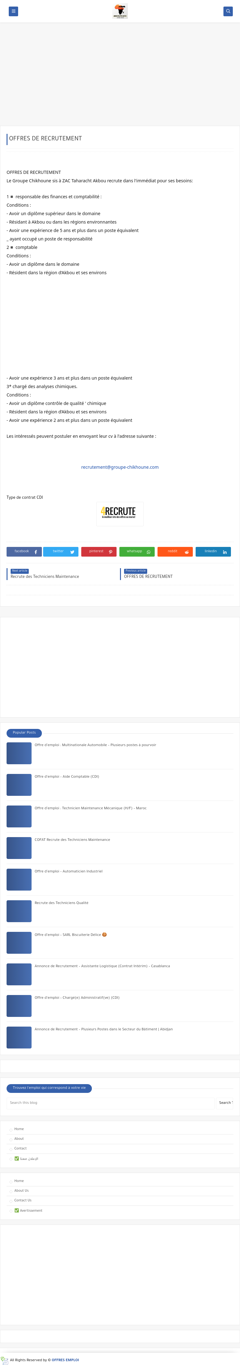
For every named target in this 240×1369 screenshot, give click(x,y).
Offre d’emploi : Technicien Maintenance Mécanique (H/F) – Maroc (91, 809)
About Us (21, 1191)
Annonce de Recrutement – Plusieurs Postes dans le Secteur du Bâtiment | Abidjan (104, 1030)
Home (19, 1129)
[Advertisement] (120, 77)
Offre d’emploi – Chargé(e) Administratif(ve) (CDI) (77, 998)
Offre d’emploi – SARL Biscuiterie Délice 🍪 (71, 935)
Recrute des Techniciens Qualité (61, 904)
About (19, 1139)
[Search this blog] (111, 1103)
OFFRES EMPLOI (65, 1361)
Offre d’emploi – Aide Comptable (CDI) (67, 777)
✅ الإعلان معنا (26, 1159)
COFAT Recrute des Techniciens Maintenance (72, 840)
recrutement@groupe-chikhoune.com (120, 467)
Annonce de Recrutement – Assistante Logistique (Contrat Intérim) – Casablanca (102, 967)
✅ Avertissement (28, 1211)
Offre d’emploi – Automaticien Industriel (68, 872)
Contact (20, 1149)
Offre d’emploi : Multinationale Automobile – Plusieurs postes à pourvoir (95, 746)
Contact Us (23, 1201)
